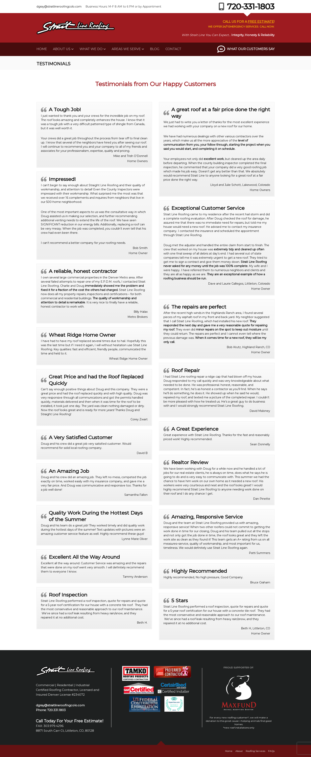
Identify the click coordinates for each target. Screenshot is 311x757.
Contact (173, 49)
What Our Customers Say (251, 49)
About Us (61, 49)
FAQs (271, 750)
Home (41, 49)
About (239, 750)
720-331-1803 (245, 6)
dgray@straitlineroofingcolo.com (59, 6)
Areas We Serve (126, 49)
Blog (154, 49)
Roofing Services (255, 750)
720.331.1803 (56, 710)
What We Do (91, 49)
